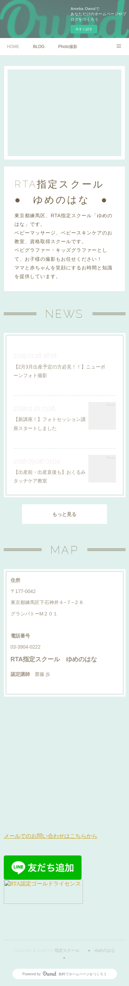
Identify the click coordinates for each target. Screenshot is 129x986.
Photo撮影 (67, 46)
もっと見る (64, 514)
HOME (13, 46)
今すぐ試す (84, 29)
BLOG (38, 46)
